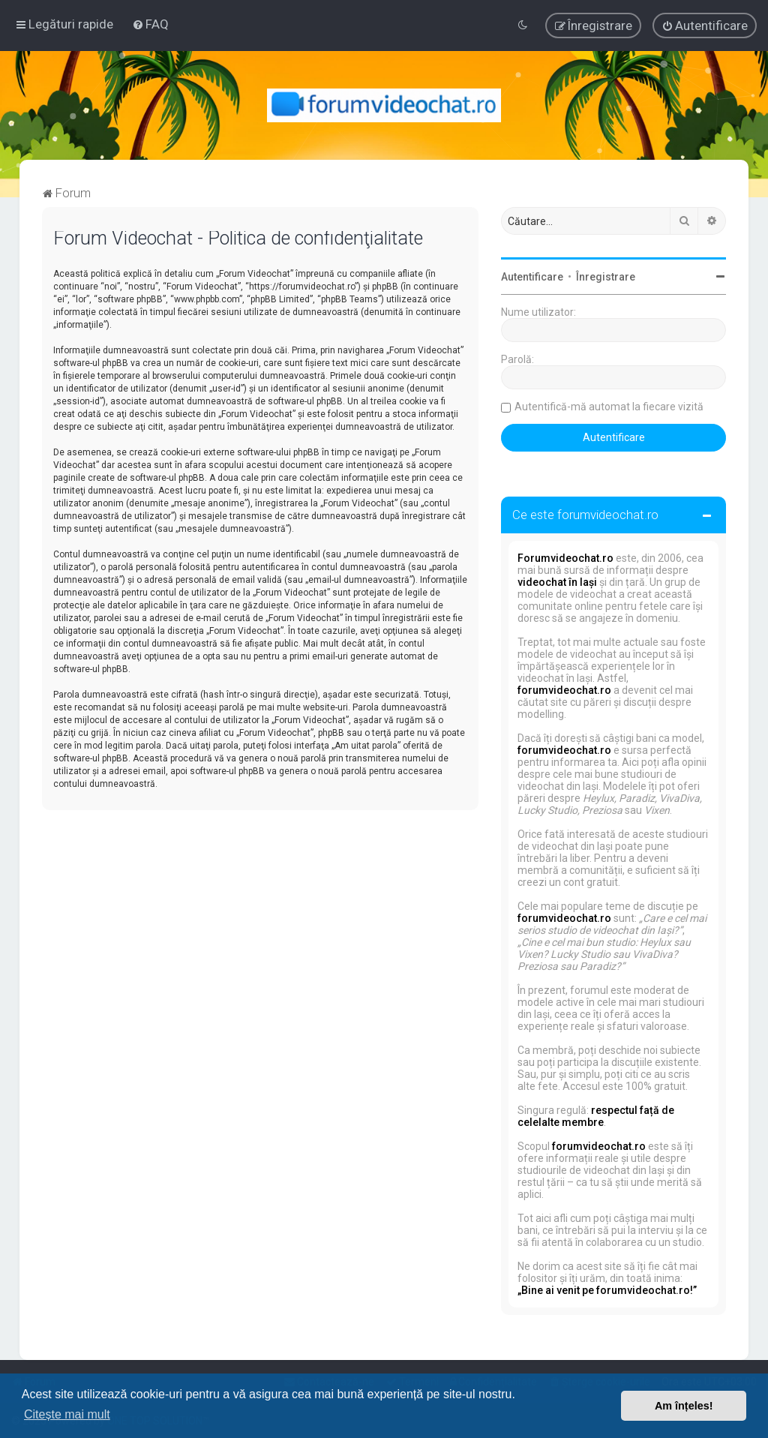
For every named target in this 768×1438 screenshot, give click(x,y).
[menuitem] (150, 24)
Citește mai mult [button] (67, 1414)
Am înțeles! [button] (684, 1406)
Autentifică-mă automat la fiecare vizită (609, 407)
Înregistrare (605, 277)
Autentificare (532, 277)
